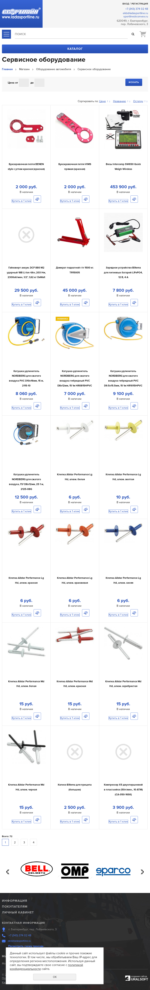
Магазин (24, 69)
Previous (8, 872)
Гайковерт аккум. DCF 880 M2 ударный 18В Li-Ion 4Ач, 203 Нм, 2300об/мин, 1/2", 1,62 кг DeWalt (26, 272)
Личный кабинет (18, 912)
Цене (102, 101)
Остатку (138, 101)
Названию (119, 101)
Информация (14, 901)
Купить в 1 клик (21, 201)
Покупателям (15, 907)
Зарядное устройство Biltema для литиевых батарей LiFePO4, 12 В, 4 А (123, 272)
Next (142, 872)
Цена (11, 82)
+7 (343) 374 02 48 (136, 9)
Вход (125, 3)
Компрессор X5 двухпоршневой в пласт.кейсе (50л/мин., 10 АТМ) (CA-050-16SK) (123, 789)
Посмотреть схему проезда (26, 946)
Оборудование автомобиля (53, 69)
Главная (7, 69)
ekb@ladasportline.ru (135, 13)
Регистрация (139, 3)
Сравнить (37, 199)
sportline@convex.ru (135, 16)
